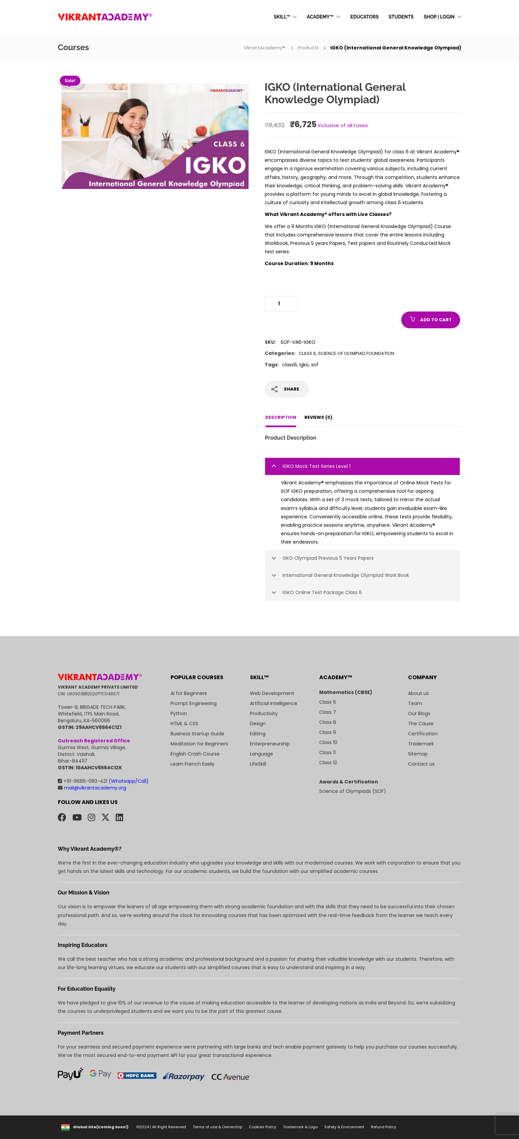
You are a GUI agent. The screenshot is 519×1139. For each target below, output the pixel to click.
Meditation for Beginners (199, 743)
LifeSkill (258, 764)
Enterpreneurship (270, 743)
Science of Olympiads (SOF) (352, 791)
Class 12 (328, 762)
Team (415, 703)
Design (258, 723)
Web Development (272, 693)
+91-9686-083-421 (103, 781)
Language (261, 753)
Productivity (264, 713)
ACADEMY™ (320, 17)
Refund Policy (383, 1127)
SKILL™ (282, 17)
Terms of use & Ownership (217, 1127)
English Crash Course (195, 753)
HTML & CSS (184, 723)
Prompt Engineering (194, 703)
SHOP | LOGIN (439, 17)
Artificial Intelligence (273, 703)
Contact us (421, 764)
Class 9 (327, 732)
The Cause (421, 723)
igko (304, 364)
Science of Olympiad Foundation (356, 353)
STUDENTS (401, 17)
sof (315, 364)
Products (308, 47)
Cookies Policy (262, 1127)
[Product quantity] (281, 303)
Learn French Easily (193, 764)
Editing (257, 733)
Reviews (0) (318, 417)
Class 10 (328, 742)
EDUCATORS (364, 17)
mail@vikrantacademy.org (92, 787)
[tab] (362, 466)
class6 (289, 364)
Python (179, 713)
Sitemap (418, 753)
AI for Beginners (189, 693)
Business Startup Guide (197, 733)
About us (418, 693)
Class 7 (327, 712)
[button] (362, 466)
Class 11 (327, 752)
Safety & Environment (344, 1127)
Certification (423, 733)
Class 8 (327, 722)
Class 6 (307, 353)
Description (280, 417)
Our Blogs (419, 713)
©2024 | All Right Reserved (161, 1127)
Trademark (421, 743)
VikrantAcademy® (265, 47)
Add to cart (436, 320)
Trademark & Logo (300, 1127)
